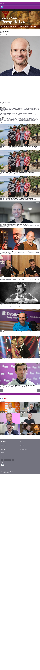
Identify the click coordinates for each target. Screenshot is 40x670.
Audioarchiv (11, 9)
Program (2, 9)
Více (37, 9)
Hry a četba (27, 9)
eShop (2, 446)
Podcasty (2, 453)
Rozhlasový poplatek (23, 449)
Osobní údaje (6, 471)
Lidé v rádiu (22, 445)
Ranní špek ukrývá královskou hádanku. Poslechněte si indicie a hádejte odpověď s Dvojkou (17, 198)
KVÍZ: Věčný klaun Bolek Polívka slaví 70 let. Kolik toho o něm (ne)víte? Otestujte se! (15, 304)
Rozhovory (33, 9)
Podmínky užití (11, 471)
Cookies (2, 471)
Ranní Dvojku (6, 34)
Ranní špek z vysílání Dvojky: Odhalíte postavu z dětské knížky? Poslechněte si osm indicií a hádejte (18, 146)
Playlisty (15, 9)
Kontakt (21, 448)
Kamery (22, 9)
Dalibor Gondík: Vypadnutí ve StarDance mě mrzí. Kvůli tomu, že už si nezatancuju (15, 358)
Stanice (2, 445)
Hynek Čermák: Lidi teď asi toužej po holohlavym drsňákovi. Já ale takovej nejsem (15, 251)
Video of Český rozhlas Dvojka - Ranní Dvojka (20, 89)
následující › (38, 390)
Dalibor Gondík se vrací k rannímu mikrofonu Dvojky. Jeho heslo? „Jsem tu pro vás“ (15, 331)
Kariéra (21, 446)
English (15, 471)
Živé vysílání (3, 451)
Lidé (19, 9)
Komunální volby (3, 444)
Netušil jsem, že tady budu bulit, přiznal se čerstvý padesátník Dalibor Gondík (14, 224)
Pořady (6, 9)
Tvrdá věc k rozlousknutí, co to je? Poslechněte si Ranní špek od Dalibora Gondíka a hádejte (17, 172)
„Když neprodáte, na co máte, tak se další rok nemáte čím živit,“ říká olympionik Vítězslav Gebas (17, 385)
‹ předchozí (1, 390)
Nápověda (22, 444)
